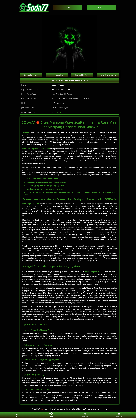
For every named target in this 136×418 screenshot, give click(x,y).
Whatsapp (85, 415)
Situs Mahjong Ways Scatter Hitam (36, 149)
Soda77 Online (58, 85)
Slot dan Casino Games (61, 89)
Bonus (17, 415)
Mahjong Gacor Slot (30, 203)
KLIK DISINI (56, 112)
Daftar (51, 415)
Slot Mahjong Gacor (94, 272)
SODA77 (25, 132)
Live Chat (119, 415)
